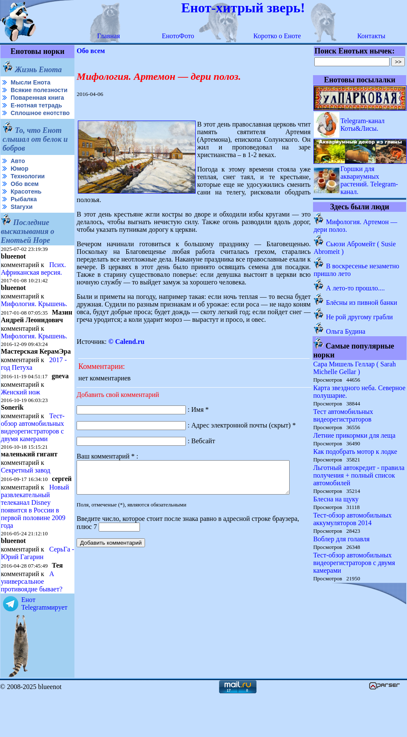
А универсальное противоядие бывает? (32, 624)
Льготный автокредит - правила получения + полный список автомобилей (359, 475)
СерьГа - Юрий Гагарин (23, 595)
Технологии (28, 189)
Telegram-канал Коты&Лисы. (363, 124)
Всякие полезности (20, 94)
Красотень (26, 205)
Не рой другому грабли (359, 317)
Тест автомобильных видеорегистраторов (343, 415)
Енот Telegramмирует (44, 646)
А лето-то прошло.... (355, 288)
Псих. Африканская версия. (33, 282)
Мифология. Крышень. (34, 317)
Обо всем (25, 197)
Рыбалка (24, 212)
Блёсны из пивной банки (361, 302)
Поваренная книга (37, 104)
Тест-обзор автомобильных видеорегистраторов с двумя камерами (33, 455)
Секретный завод (25, 498)
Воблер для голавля (341, 539)
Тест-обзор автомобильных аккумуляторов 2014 (352, 519)
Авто (18, 174)
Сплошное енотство (22, 123)
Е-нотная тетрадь (36, 112)
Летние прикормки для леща (354, 435)
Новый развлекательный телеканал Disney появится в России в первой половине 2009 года (35, 541)
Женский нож (20, 420)
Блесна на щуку (336, 499)
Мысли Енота (30, 82)
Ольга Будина (346, 331)
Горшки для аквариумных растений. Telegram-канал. (369, 180)
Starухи (22, 220)
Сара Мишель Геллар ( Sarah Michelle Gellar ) (354, 367)
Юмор (19, 182)
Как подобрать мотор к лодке (355, 451)
